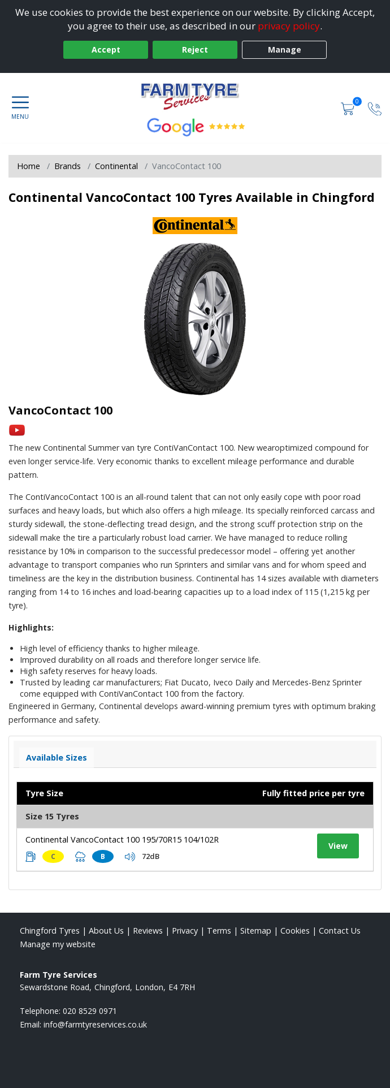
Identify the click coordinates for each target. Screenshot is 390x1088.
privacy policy (289, 25)
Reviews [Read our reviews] (148, 930)
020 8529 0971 (90, 1010)
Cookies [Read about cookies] (295, 930)
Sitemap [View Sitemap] (255, 930)
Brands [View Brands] (67, 166)
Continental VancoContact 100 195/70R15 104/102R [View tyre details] (122, 839)
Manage (284, 49)
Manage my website (58, 944)
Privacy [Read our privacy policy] (185, 930)
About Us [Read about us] (106, 930)
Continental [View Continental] (116, 166)
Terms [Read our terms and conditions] (219, 930)
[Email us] (95, 1024)
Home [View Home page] (28, 166)
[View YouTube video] (16, 429)
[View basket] (349, 107)
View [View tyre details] (338, 845)
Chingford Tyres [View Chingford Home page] (50, 930)
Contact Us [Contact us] (340, 930)
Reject (195, 49)
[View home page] (195, 96)
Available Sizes (56, 757)
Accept (106, 49)
